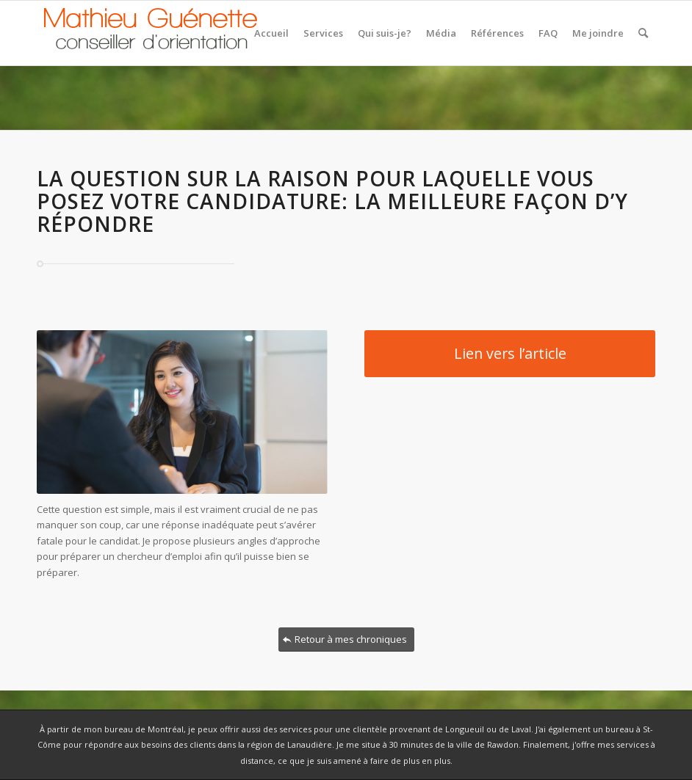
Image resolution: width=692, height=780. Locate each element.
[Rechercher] (643, 33)
